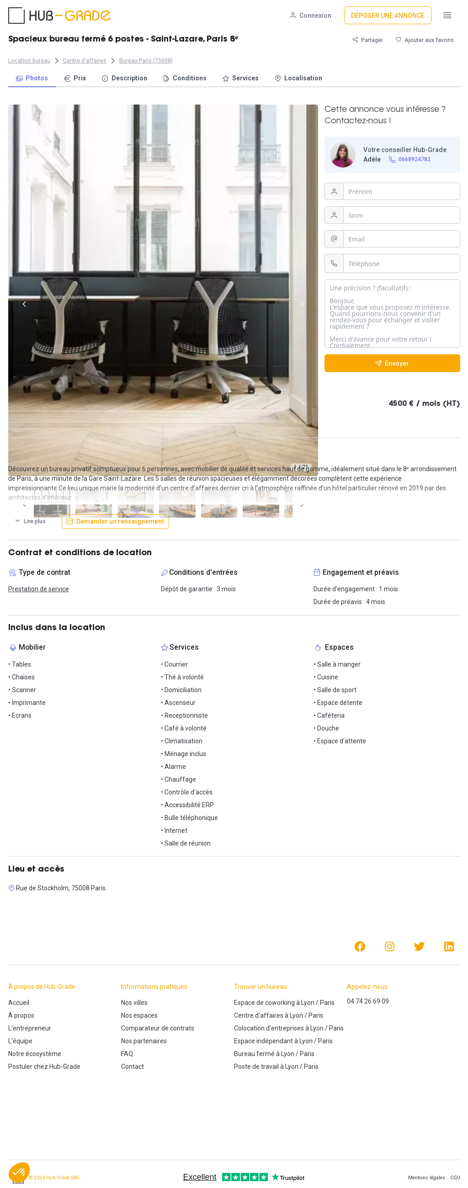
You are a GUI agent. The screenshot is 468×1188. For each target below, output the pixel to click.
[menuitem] (32, 78)
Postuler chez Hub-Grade (44, 1066)
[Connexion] (310, 15)
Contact (132, 1066)
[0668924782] (409, 159)
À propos (21, 1015)
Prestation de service (38, 589)
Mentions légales (426, 1178)
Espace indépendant (263, 1041)
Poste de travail (256, 1066)
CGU (455, 1178)
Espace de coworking (264, 1002)
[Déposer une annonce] (387, 15)
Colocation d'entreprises (269, 1028)
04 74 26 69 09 (368, 1001)
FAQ (127, 1053)
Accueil (18, 1002)
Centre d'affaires (258, 1015)
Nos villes (134, 1002)
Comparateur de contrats (157, 1028)
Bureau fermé (254, 1053)
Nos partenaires (144, 1041)
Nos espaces (139, 1015)
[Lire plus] (30, 521)
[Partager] (367, 40)
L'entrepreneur (29, 1028)
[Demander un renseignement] (115, 521)
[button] (19, 1172)
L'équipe (20, 1041)
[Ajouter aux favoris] (424, 40)
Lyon (307, 1002)
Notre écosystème (34, 1053)
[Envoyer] (392, 363)
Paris (327, 1002)
